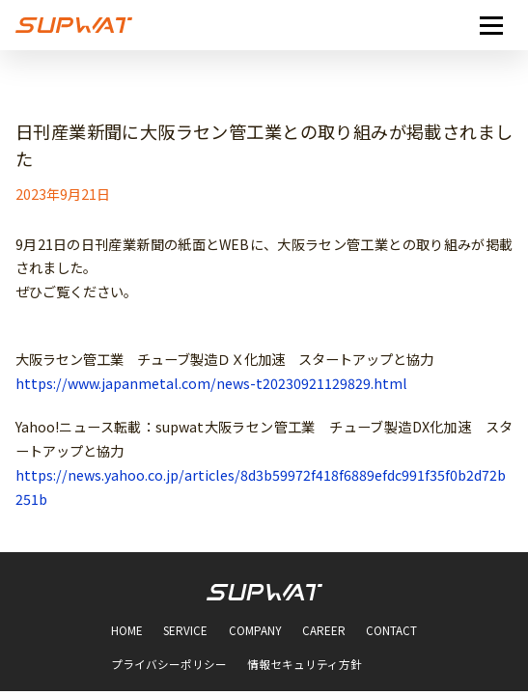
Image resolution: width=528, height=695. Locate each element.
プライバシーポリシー (169, 665)
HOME (127, 631)
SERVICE (185, 631)
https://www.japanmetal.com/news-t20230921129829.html (211, 383)
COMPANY (255, 631)
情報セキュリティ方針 (304, 665)
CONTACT (391, 631)
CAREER (324, 631)
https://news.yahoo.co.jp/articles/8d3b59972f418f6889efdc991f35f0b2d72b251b (260, 487)
